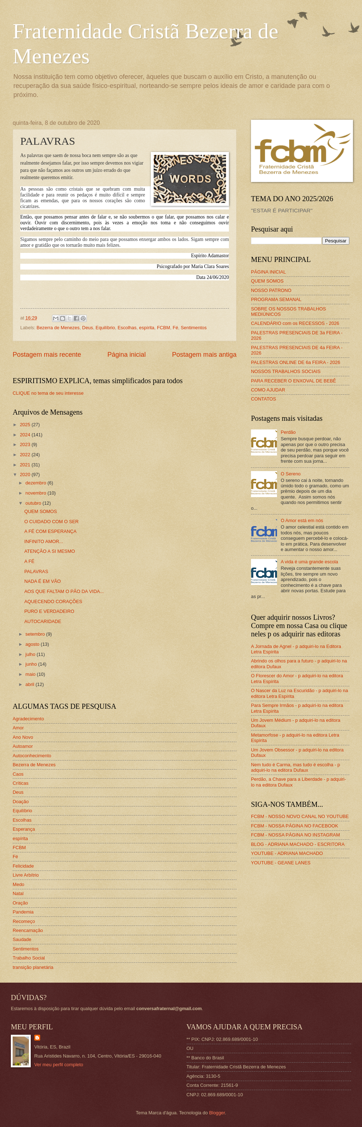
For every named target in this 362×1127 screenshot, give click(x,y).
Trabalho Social (29, 958)
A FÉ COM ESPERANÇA (50, 531)
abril (30, 684)
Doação (21, 801)
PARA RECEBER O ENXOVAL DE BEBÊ (293, 381)
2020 (25, 474)
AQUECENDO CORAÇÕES (53, 601)
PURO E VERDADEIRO (49, 611)
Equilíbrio (105, 327)
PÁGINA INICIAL (268, 272)
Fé (175, 327)
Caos (18, 774)
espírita (146, 327)
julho (31, 654)
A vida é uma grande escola (309, 561)
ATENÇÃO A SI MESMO (49, 551)
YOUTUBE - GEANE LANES (281, 862)
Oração (20, 903)
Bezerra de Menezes (58, 327)
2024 (25, 434)
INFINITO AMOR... (43, 541)
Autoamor (23, 746)
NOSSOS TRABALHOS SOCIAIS (285, 371)
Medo (18, 884)
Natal (18, 893)
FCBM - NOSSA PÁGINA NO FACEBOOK (294, 826)
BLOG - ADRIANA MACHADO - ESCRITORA (298, 844)
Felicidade (23, 866)
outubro (33, 503)
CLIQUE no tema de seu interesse (48, 393)
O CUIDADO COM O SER (51, 521)
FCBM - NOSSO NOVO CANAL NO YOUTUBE (300, 816)
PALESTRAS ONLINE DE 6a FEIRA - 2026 (295, 362)
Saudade (22, 939)
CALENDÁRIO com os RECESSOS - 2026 (295, 323)
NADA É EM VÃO (42, 581)
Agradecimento (28, 718)
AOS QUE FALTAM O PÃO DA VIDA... (64, 591)
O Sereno (291, 473)
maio (31, 674)
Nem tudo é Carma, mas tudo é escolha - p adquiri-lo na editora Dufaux (295, 767)
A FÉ (29, 561)
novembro (36, 493)
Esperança (24, 829)
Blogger (217, 1112)
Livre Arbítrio (26, 875)
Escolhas (127, 327)
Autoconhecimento (32, 755)
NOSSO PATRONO (271, 290)
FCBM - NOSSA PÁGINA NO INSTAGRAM (295, 835)
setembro (35, 634)
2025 (25, 424)
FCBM (163, 327)
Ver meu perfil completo (58, 1064)
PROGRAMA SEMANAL (276, 299)
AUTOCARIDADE (42, 621)
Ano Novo (23, 737)
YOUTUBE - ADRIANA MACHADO (287, 853)
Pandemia (23, 912)
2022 (25, 454)
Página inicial (126, 354)
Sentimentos (194, 327)
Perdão (288, 432)
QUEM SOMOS (40, 511)
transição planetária (33, 967)
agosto (33, 644)
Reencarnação (28, 930)
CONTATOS (263, 399)
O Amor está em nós (302, 520)
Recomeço (24, 921)
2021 (25, 464)
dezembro (36, 483)
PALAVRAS (36, 571)
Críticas (21, 783)
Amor (18, 727)
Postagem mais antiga (204, 354)
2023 (25, 444)
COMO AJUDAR (268, 390)
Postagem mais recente (47, 354)
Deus (87, 327)
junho (31, 664)
